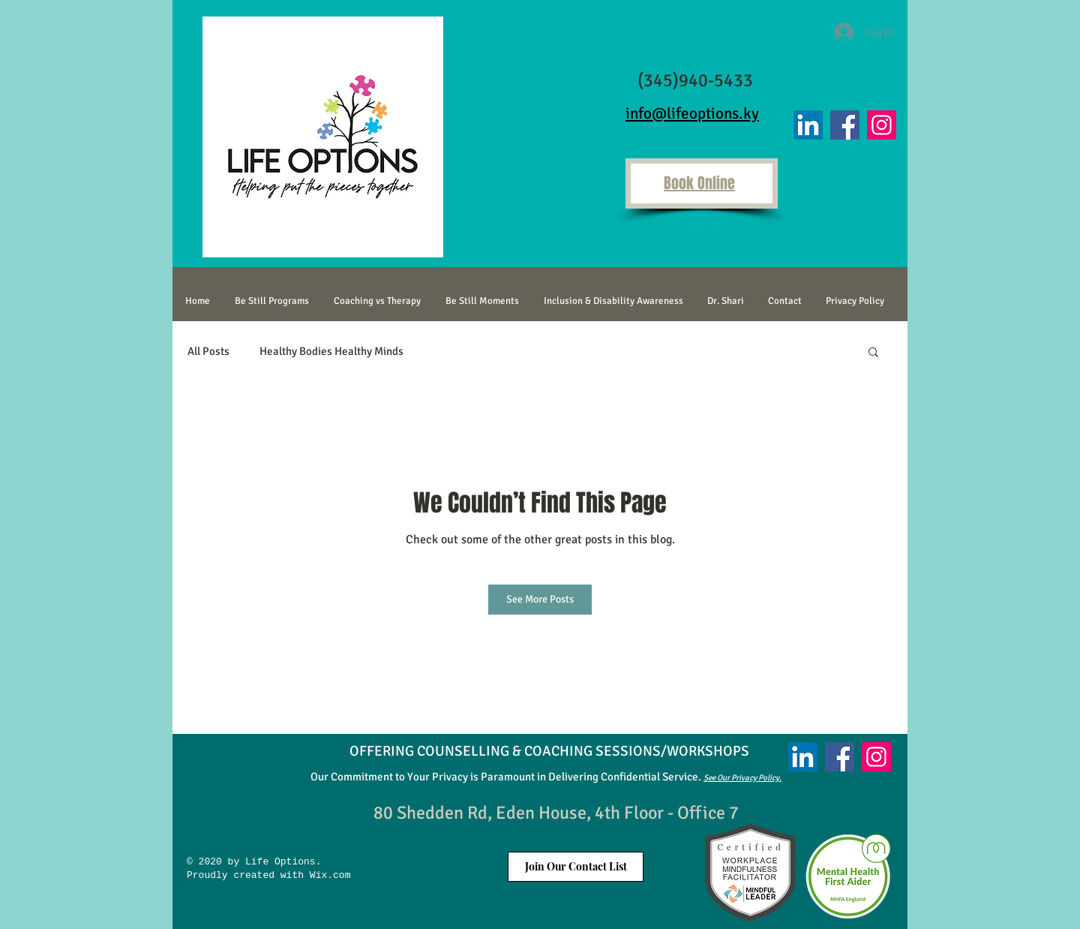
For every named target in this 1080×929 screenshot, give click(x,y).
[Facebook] (845, 125)
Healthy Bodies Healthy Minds (332, 351)
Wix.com (327, 875)
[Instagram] (881, 125)
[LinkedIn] (808, 125)
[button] (873, 351)
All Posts (209, 351)
